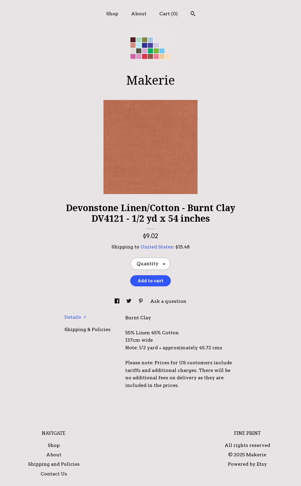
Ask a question (168, 301)
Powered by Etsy (247, 464)
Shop (112, 13)
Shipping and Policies (54, 464)
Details (75, 317)
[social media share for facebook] (118, 301)
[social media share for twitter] (129, 301)
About (138, 13)
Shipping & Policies (87, 329)
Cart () (168, 13)
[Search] (193, 14)
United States (157, 247)
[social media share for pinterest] (141, 301)
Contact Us (54, 474)
